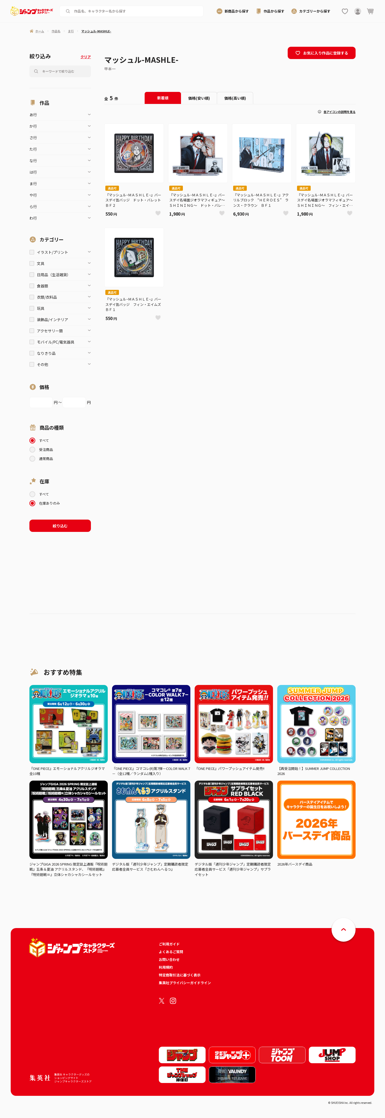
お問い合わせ (169, 959)
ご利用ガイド (169, 943)
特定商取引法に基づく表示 (180, 974)
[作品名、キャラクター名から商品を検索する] (135, 11)
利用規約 (166, 967)
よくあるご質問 (171, 951)
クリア (85, 56)
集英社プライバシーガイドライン (185, 982)
